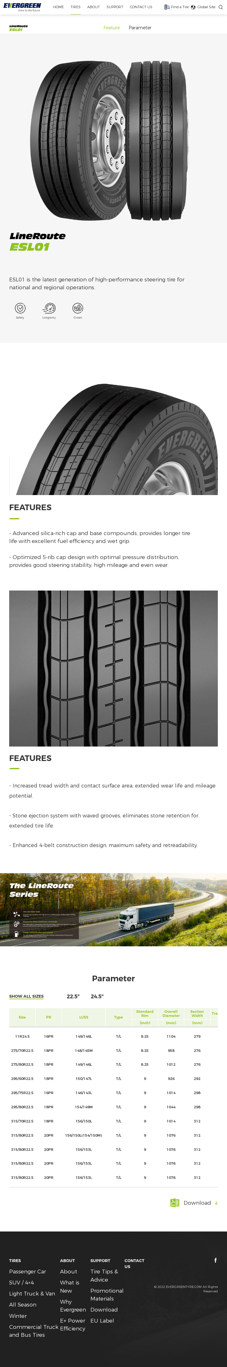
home (58, 7)
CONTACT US (141, 7)
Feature (111, 28)
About (68, 1271)
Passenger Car (27, 1271)
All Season (22, 1304)
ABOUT (93, 7)
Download (104, 1309)
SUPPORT (115, 7)
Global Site (206, 7)
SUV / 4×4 (21, 1282)
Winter (18, 1316)
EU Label (102, 1321)
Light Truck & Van (32, 1293)
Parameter (140, 28)
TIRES (76, 7)
